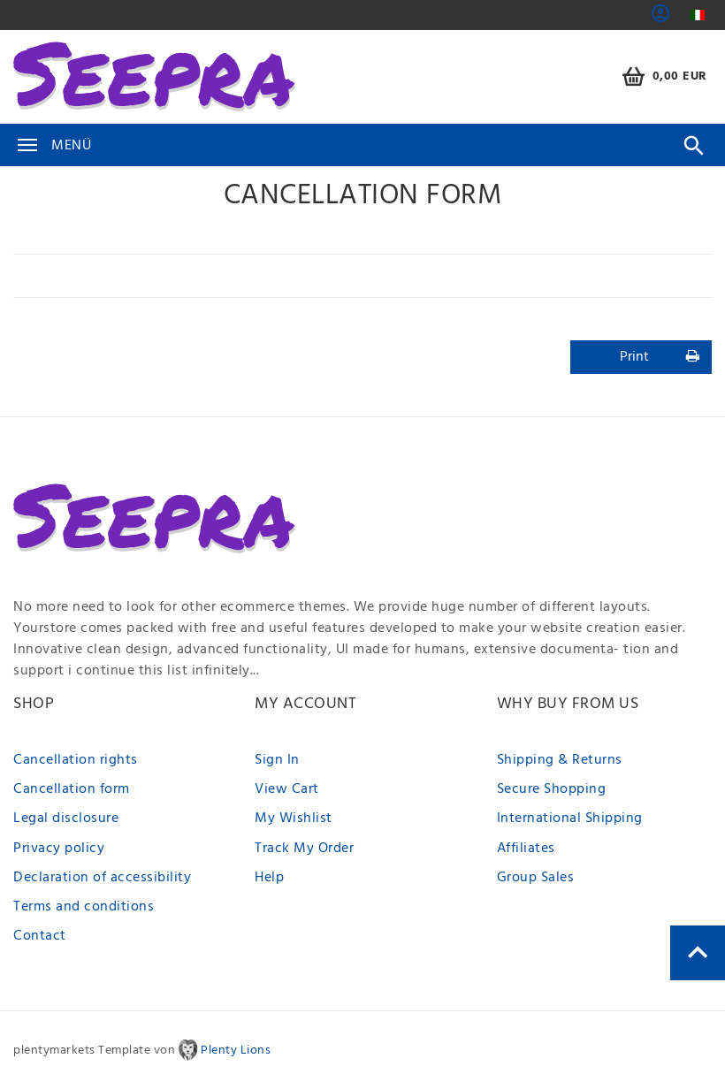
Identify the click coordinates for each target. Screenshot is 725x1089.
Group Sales (536, 877)
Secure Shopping (552, 789)
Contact (39, 936)
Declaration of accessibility (102, 877)
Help (269, 877)
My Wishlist (293, 818)
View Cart (287, 789)
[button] (661, 19)
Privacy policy (58, 848)
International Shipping (570, 818)
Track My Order (304, 848)
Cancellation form (71, 789)
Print (659, 357)
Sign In (277, 760)
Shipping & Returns (559, 760)
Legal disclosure (65, 818)
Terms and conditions (83, 906)
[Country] (697, 15)
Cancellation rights (75, 760)
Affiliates (526, 848)
